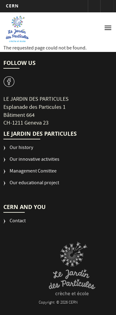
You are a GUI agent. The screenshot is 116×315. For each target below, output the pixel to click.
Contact (18, 221)
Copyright (47, 303)
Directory (106, 6)
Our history (21, 148)
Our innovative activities (34, 160)
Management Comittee (33, 171)
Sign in (94, 6)
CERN (12, 6)
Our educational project (34, 183)
